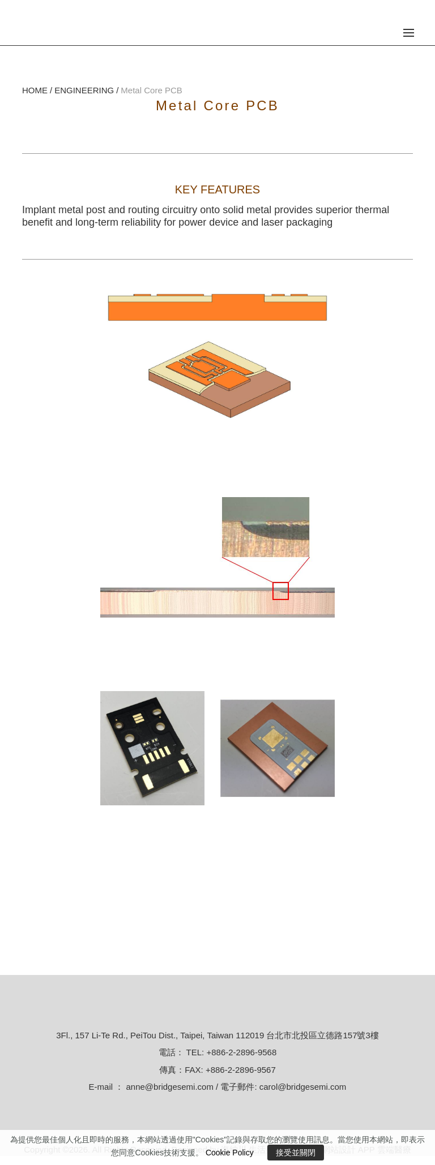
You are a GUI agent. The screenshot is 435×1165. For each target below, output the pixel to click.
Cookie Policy (230, 1152)
